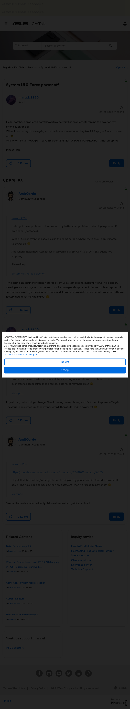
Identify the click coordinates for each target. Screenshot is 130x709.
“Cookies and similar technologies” (21, 354)
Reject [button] (65, 361)
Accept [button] (65, 370)
